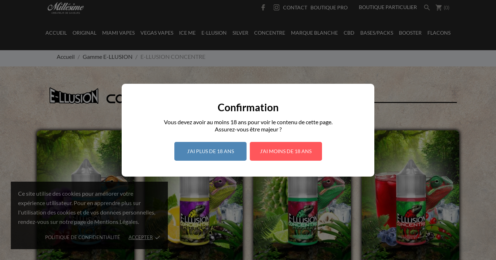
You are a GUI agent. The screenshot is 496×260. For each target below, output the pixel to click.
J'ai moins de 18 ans (286, 151)
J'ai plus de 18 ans (210, 151)
